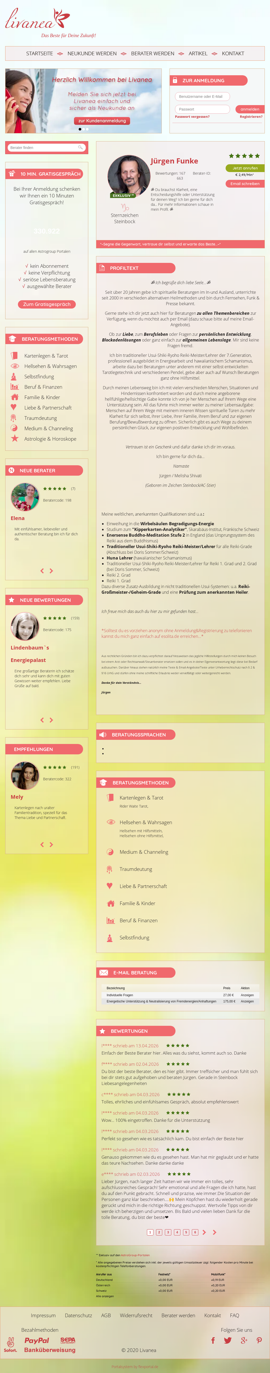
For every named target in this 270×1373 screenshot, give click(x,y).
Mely (17, 796)
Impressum (43, 1315)
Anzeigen (247, 995)
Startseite (39, 53)
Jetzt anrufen (245, 168)
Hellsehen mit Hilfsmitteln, (141, 830)
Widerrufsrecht (136, 1315)
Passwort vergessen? (192, 116)
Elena (18, 518)
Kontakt (233, 53)
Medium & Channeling (48, 428)
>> (215, 1232)
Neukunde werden (92, 53)
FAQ (234, 1315)
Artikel (198, 53)
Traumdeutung (40, 418)
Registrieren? (251, 116)
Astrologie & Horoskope (50, 438)
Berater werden (152, 53)
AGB (106, 1315)
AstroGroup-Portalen (135, 1255)
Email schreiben (245, 183)
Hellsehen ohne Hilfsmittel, (142, 835)
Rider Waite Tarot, (134, 806)
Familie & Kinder (42, 397)
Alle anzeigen (105, 1296)
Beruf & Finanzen (43, 387)
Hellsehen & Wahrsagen (50, 366)
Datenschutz (78, 1315)
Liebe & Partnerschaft (48, 407)
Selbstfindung (39, 376)
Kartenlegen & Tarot (46, 355)
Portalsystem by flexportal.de (135, 1366)
